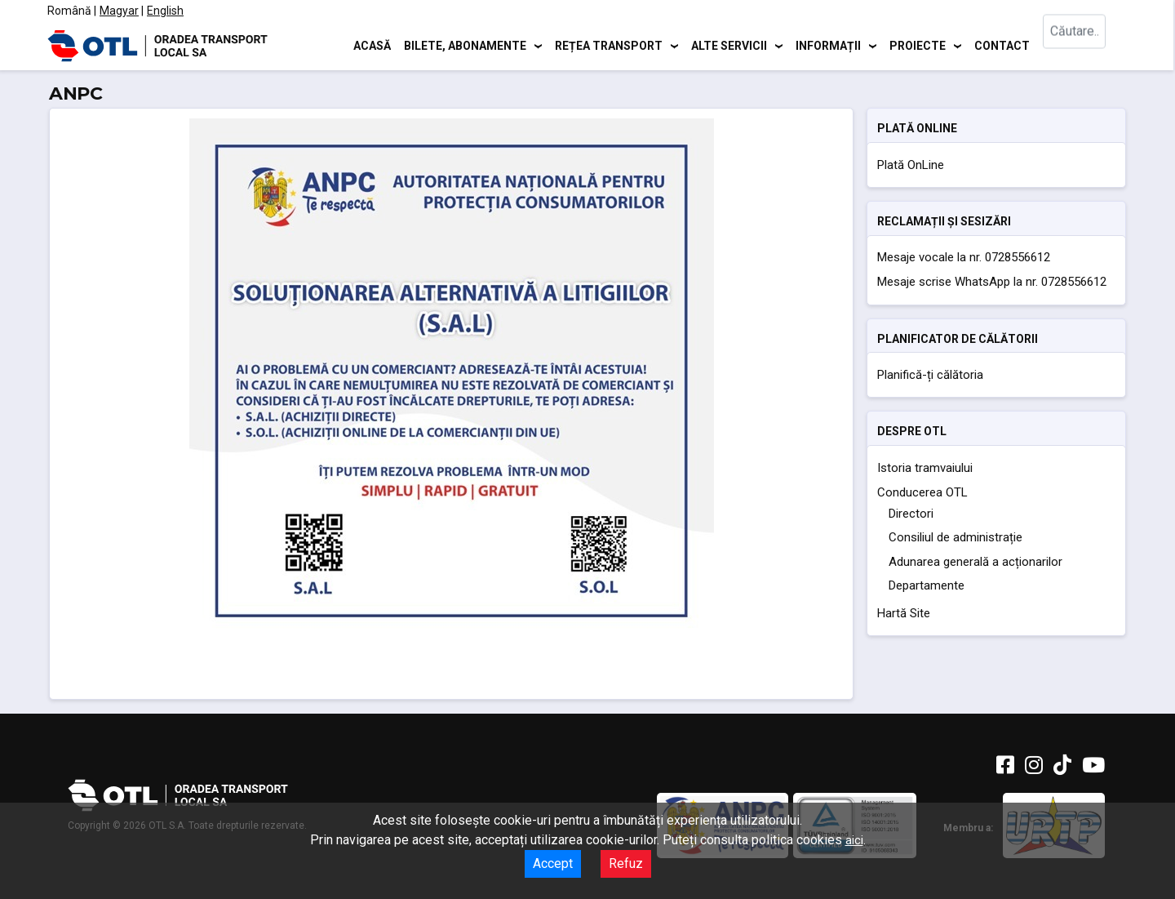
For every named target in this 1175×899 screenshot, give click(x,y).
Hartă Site (903, 613)
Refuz (626, 863)
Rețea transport (609, 44)
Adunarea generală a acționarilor (975, 561)
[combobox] (1083, 45)
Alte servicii (729, 44)
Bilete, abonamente (465, 44)
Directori (911, 513)
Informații (828, 44)
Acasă (372, 44)
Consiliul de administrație (955, 537)
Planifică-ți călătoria (930, 374)
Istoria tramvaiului (925, 468)
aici (854, 840)
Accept (553, 863)
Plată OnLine (910, 165)
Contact (1002, 44)
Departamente (926, 585)
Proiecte (917, 44)
